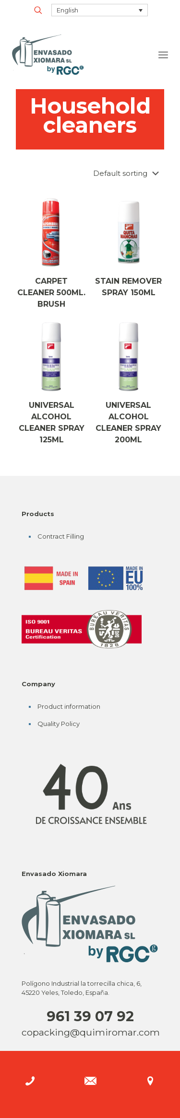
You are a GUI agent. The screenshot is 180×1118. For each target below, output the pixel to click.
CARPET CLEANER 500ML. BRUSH (51, 293)
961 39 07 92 (90, 1016)
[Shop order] (128, 173)
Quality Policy (58, 723)
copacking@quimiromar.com (91, 1032)
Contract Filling (60, 536)
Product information (68, 706)
